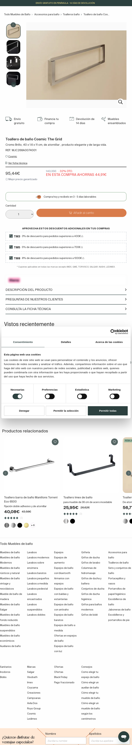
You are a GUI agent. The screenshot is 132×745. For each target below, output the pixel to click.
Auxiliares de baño (10, 646)
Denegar (24, 410)
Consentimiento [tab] (23, 341)
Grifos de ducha (90, 557)
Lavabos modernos (38, 557)
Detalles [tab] (66, 341)
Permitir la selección (66, 410)
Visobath (32, 677)
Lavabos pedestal (37, 588)
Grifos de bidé (89, 614)
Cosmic (12, 156)
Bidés (3, 677)
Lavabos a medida (37, 583)
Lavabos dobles (36, 614)
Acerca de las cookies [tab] (109, 341)
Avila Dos (32, 703)
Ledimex (32, 718)
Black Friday (60, 677)
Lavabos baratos (36, 573)
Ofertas (58, 672)
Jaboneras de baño (119, 609)
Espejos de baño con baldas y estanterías (63, 594)
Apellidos (95, 733)
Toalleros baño (71, 14)
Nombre (50, 733)
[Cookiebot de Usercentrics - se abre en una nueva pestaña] (113, 331)
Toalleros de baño (118, 562)
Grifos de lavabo (90, 562)
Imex (30, 682)
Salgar (30, 672)
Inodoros (5, 672)
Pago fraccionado (64, 682)
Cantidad (11, 205)
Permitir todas (108, 410)
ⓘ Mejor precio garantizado (21, 179)
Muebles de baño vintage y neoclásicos (10, 583)
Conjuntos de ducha (92, 588)
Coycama (32, 687)
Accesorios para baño (46, 14)
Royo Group (34, 708)
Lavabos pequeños (38, 578)
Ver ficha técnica (17, 163)
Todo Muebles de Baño (17, 14)
